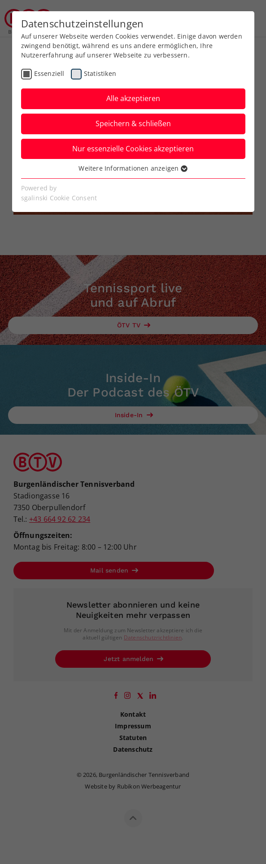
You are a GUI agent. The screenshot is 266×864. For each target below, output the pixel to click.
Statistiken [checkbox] (100, 73)
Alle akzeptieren (133, 98)
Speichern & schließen (133, 123)
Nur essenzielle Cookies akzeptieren (133, 149)
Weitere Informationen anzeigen (132, 168)
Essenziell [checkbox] (49, 73)
